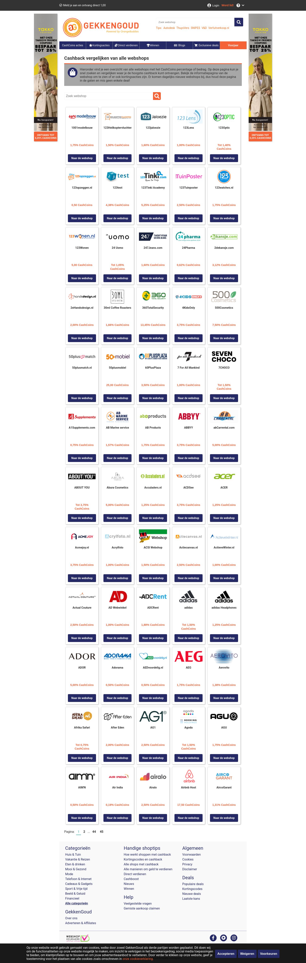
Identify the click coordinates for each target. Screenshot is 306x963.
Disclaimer (189, 869)
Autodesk (169, 27)
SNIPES (195, 27)
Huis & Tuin (73, 854)
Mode (69, 874)
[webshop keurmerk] (78, 940)
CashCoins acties (72, 45)
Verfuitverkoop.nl (218, 27)
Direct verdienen (135, 874)
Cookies (187, 859)
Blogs (179, 45)
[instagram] (234, 938)
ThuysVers (182, 27)
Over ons (71, 918)
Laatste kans (191, 899)
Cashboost (131, 879)
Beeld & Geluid (75, 893)
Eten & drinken (75, 864)
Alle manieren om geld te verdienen (148, 869)
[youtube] (223, 938)
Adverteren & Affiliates (80, 923)
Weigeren (247, 953)
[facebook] (213, 938)
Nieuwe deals (191, 894)
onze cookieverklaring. (138, 959)
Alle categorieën (76, 903)
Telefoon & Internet (78, 879)
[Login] (213, 5)
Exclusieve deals (206, 45)
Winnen (129, 889)
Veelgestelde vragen (138, 903)
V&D (204, 27)
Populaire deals (193, 884)
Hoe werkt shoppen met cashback (147, 854)
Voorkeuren (268, 953)
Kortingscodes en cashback (143, 859)
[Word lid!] (227, 5)
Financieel (72, 898)
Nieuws (129, 884)
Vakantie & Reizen (77, 859)
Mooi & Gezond (75, 869)
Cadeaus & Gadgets (79, 884)
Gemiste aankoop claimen (142, 908)
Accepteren (225, 953)
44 (94, 832)
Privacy (187, 864)
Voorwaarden (191, 854)
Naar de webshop (82, 158)
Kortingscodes (192, 889)
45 (101, 832)
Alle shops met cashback (141, 864)
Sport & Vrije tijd (76, 889)
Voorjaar (233, 45)
